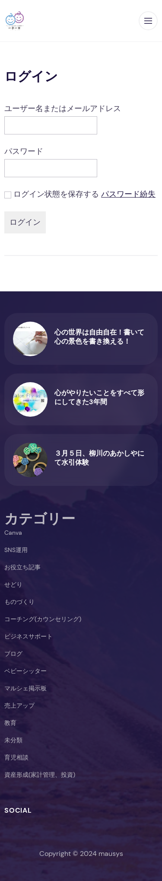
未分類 (13, 740)
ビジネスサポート (28, 636)
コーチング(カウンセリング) (42, 619)
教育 (10, 723)
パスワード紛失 (128, 194)
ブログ (13, 654)
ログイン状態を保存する (56, 194)
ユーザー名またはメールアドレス (62, 108)
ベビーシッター (25, 671)
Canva (13, 532)
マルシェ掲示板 (25, 688)
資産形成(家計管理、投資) (39, 775)
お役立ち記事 (22, 567)
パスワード (23, 151)
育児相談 (16, 757)
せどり (13, 584)
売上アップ (19, 705)
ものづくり (19, 602)
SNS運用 (16, 550)
